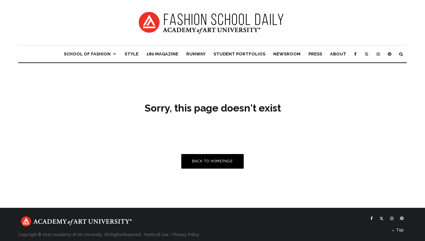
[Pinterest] (389, 53)
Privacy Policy (186, 234)
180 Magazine (162, 53)
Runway (196, 53)
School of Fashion (87, 53)
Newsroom (286, 53)
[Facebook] (355, 53)
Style (131, 53)
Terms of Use (156, 234)
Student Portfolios (239, 53)
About (338, 53)
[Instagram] (378, 53)
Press (315, 53)
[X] (367, 53)
